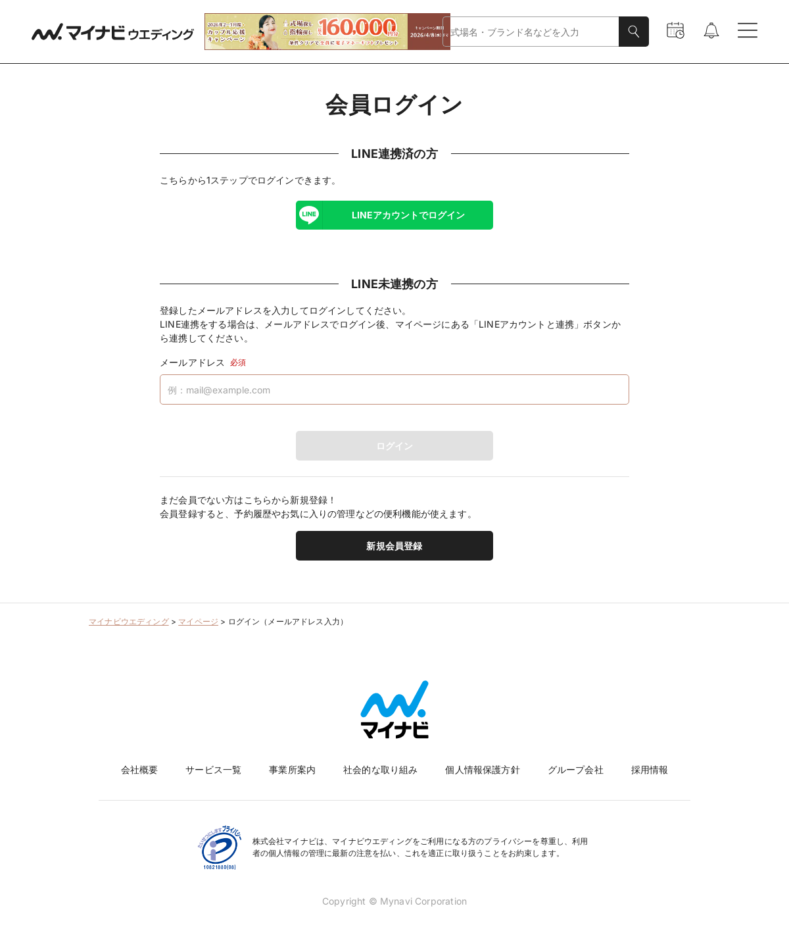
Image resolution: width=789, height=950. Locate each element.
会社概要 (139, 769)
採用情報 (650, 769)
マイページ (198, 621)
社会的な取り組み (380, 769)
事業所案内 (292, 769)
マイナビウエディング (129, 621)
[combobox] (530, 32)
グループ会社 (576, 769)
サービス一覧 (213, 769)
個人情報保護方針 (482, 769)
